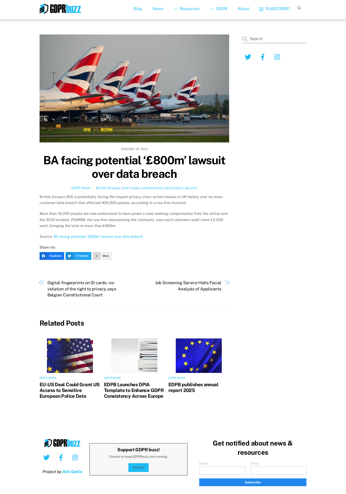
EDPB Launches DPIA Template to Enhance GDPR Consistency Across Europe (134, 390)
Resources (186, 8)
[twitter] (248, 57)
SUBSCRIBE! (275, 8)
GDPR (218, 8)
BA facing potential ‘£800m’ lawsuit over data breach (134, 167)
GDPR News (80, 188)
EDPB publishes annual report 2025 (193, 387)
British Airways (108, 188)
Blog (137, 8)
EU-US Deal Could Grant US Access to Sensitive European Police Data (69, 390)
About (243, 8)
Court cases (130, 188)
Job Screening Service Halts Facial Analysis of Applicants (188, 285)
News (158, 8)
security (191, 188)
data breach (173, 188)
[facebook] (263, 57)
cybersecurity (152, 188)
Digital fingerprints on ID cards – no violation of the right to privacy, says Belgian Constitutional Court (81, 288)
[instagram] (278, 57)
